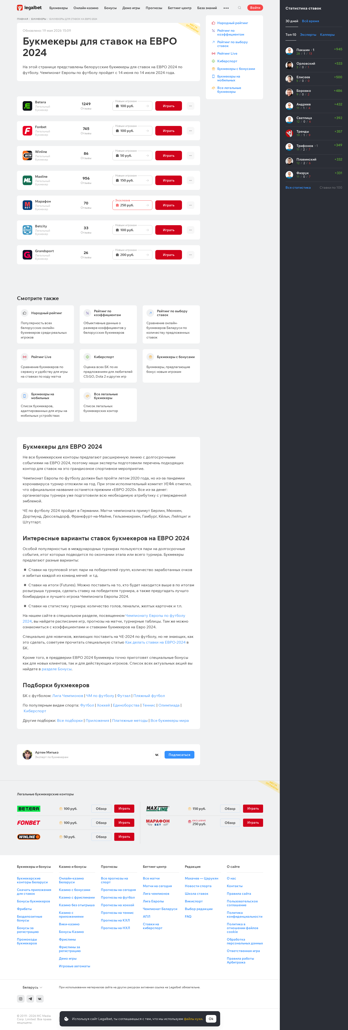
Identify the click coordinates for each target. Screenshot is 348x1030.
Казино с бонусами (74, 890)
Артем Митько (47, 752)
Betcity (41, 226)
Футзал (123, 695)
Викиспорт (194, 901)
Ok (211, 1019)
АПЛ (146, 916)
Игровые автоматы (74, 966)
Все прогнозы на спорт (114, 880)
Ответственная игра (243, 951)
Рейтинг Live (227, 53)
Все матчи (151, 878)
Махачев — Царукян (201, 878)
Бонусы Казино (71, 932)
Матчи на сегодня (157, 886)
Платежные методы (130, 720)
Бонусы (110, 8)
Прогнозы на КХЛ (115, 920)
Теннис (149, 705)
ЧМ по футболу (100, 695)
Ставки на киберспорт (152, 926)
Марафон (43, 201)
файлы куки (193, 1019)
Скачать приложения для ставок (34, 892)
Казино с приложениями (71, 914)
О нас (231, 878)
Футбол (87, 705)
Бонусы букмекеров (33, 901)
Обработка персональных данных (245, 941)
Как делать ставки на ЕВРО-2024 (155, 642)
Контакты (235, 886)
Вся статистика (298, 187)
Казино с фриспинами (77, 897)
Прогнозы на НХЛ (115, 928)
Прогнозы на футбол (118, 897)
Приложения (97, 720)
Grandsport (44, 251)
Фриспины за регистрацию (70, 949)
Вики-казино (69, 924)
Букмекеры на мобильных (228, 78)
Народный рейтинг (232, 23)
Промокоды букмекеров (27, 941)
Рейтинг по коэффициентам (230, 32)
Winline (41, 152)
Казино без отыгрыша (77, 905)
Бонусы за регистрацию (28, 930)
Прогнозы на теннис (117, 912)
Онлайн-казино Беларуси (71, 880)
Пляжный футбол (149, 695)
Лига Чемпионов (67, 695)
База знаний (207, 8)
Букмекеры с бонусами (236, 69)
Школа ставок (196, 893)
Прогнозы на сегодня (118, 890)
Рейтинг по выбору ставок (232, 44)
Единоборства (126, 705)
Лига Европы (153, 901)
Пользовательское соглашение (242, 903)
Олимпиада (169, 705)
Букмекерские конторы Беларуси (32, 880)
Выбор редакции (199, 909)
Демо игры (131, 8)
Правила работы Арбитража (240, 960)
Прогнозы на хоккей (117, 905)
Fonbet (41, 127)
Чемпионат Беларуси (160, 909)
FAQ (188, 916)
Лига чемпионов (156, 893)
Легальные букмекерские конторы (45, 794)
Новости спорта (198, 886)
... (226, 6)
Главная (22, 19)
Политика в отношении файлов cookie (242, 928)
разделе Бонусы (57, 668)
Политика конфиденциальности (244, 914)
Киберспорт (35, 710)
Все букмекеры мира (170, 720)
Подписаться (179, 755)
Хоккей (103, 705)
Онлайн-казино (86, 8)
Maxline (41, 176)
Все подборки (70, 720)
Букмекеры (58, 8)
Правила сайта (239, 893)
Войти (255, 7)
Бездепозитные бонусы (29, 918)
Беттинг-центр (180, 8)
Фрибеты (24, 909)
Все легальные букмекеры (229, 90)
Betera (40, 102)
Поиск (240, 8)
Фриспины (67, 939)
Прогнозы (154, 8)
